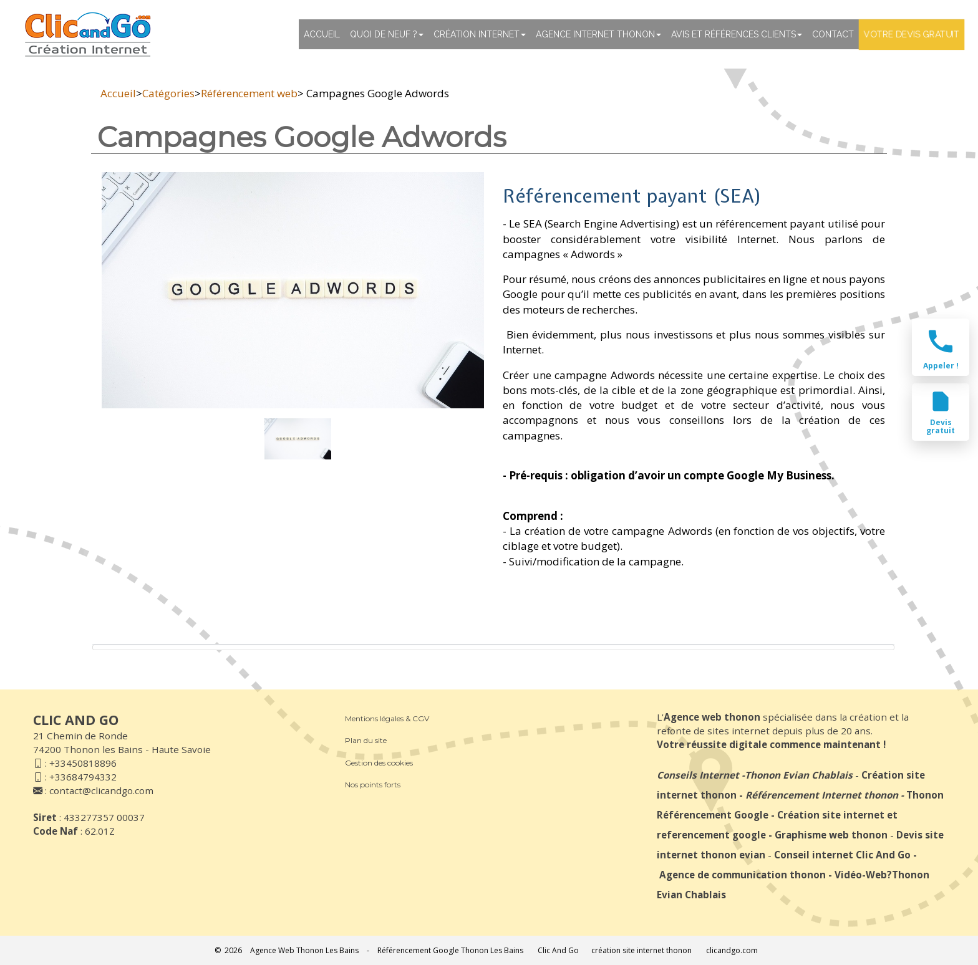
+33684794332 (83, 777)
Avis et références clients (736, 34)
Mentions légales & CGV (387, 718)
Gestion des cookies (379, 762)
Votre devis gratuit (911, 34)
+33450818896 (83, 763)
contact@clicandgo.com (101, 790)
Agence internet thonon (598, 34)
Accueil (322, 34)
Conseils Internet (698, 775)
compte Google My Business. (759, 475)
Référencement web (249, 93)
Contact (833, 34)
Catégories (168, 93)
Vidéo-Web (861, 874)
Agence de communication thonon (742, 874)
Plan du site (366, 740)
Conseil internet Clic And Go (842, 854)
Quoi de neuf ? (387, 34)
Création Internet (479, 34)
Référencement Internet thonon (821, 795)
